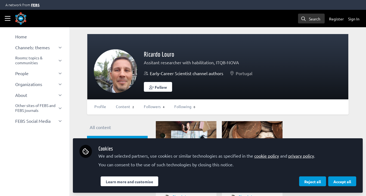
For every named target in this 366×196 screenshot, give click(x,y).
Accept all (342, 181)
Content (125, 106)
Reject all (312, 181)
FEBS (35, 4)
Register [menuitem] (336, 18)
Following (184, 106)
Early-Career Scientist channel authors (186, 73)
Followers (154, 106)
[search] (311, 18)
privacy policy (301, 155)
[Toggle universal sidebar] (7, 18)
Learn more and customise (129, 181)
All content (100, 127)
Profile (100, 106)
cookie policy (266, 155)
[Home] (20, 18)
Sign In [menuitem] (353, 18)
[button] (158, 87)
